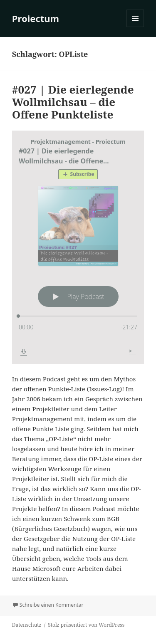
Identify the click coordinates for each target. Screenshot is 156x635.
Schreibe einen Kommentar (52, 604)
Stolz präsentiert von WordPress (86, 624)
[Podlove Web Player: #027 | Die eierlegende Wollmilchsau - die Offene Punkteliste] (78, 247)
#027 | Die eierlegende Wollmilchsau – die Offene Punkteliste (73, 102)
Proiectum (35, 18)
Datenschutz (27, 624)
